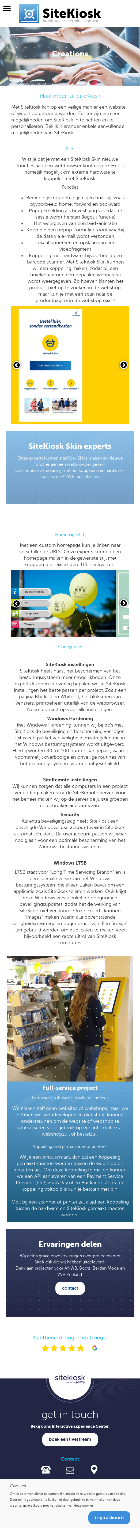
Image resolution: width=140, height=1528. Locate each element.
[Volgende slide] (124, 365)
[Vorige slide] (17, 365)
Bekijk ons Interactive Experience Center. (70, 1426)
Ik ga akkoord (109, 1517)
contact (70, 1288)
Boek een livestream (70, 1439)
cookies (119, 1494)
